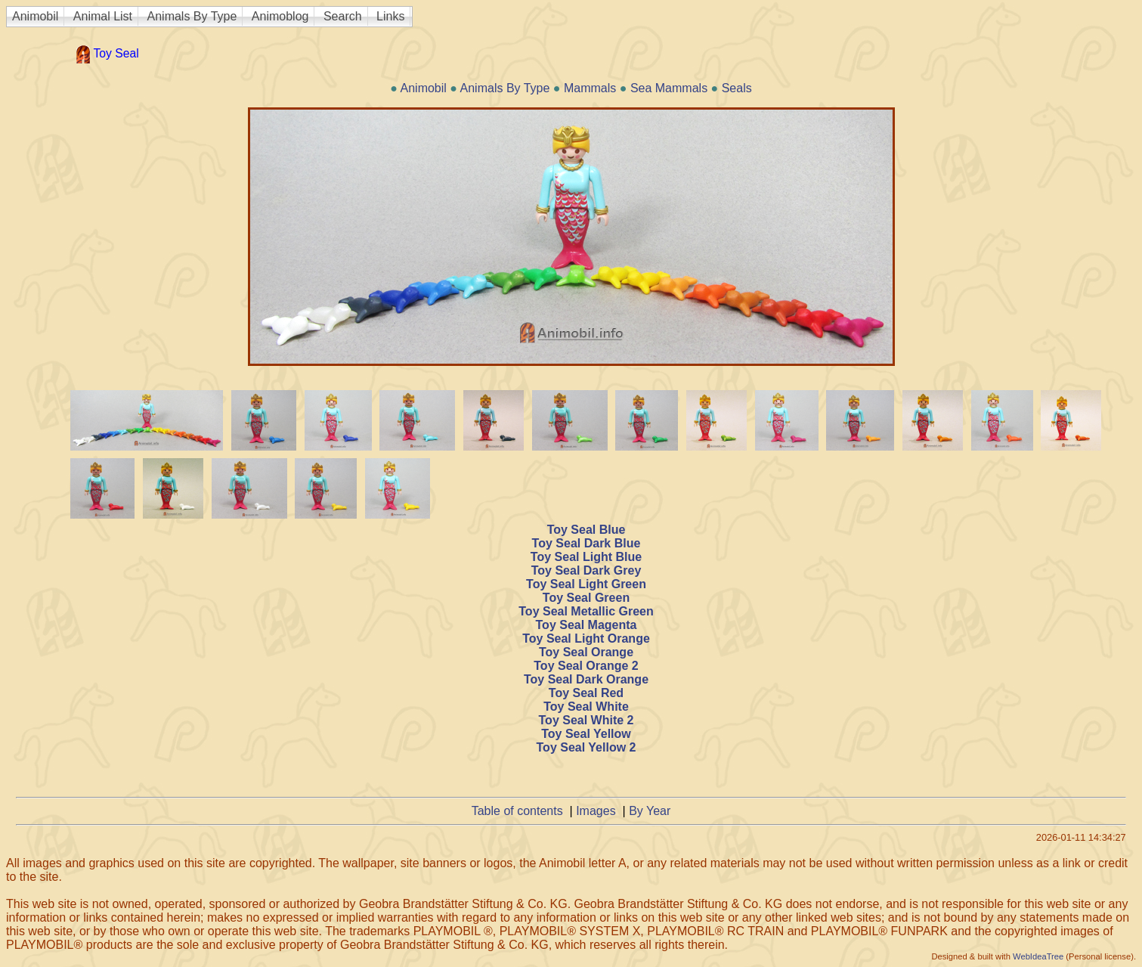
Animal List (102, 16)
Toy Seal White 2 (586, 720)
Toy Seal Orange (586, 652)
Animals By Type (192, 16)
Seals (737, 88)
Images (595, 810)
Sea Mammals (668, 88)
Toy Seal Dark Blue (586, 543)
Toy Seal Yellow (586, 733)
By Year (649, 810)
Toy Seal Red (586, 693)
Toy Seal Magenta (586, 624)
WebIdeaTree (1038, 956)
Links (390, 16)
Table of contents (517, 810)
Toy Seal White (586, 706)
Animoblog (280, 16)
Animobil (35, 16)
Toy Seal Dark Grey (586, 570)
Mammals (590, 88)
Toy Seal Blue (586, 529)
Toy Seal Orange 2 (586, 665)
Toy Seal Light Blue (586, 556)
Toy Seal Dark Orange (586, 679)
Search (342, 16)
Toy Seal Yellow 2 (586, 747)
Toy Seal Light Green (586, 584)
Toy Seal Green (586, 597)
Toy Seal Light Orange (586, 638)
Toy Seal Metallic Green (585, 611)
